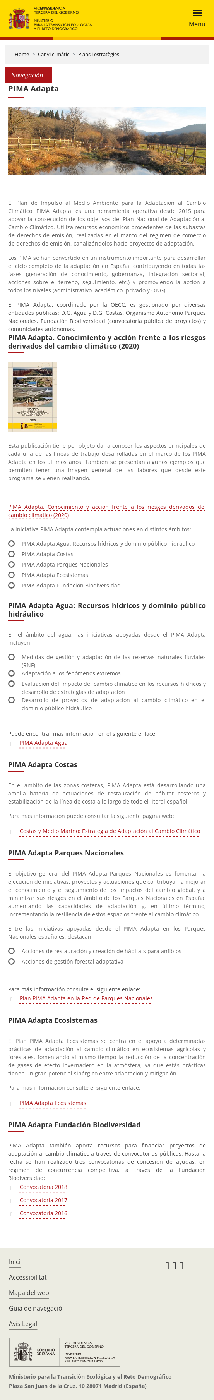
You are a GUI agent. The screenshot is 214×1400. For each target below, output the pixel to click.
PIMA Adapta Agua (44, 742)
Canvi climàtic (53, 54)
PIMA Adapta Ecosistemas (53, 1102)
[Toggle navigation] (195, 18)
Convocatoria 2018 (43, 1186)
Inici (15, 1261)
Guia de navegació (35, 1308)
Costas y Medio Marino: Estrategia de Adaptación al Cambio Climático (110, 831)
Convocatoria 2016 (43, 1213)
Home (22, 54)
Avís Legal (23, 1323)
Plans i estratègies (98, 54)
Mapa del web (29, 1292)
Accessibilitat (28, 1277)
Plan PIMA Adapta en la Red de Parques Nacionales (86, 998)
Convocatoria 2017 (43, 1200)
